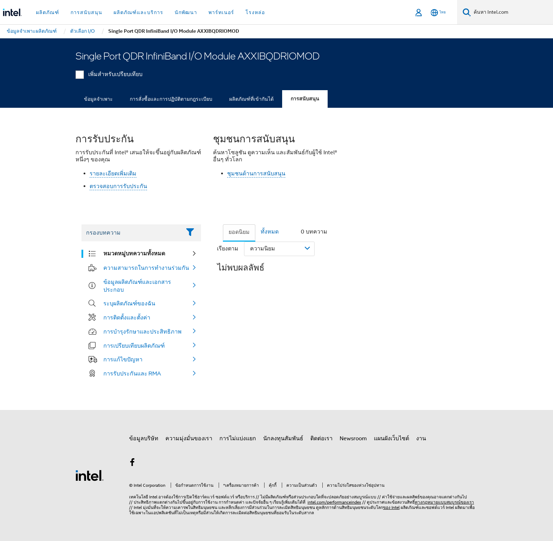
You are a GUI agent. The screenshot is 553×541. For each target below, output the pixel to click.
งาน (421, 438)
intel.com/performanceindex (334, 502)
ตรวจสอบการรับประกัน (118, 186)
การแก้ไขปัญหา (122, 359)
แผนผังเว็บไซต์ (391, 438)
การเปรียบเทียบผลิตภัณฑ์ (134, 345)
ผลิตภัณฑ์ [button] (47, 12)
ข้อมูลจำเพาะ (98, 99)
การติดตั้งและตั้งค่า (126, 317)
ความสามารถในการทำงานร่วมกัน (146, 267)
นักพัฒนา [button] (186, 12)
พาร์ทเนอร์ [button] (221, 12)
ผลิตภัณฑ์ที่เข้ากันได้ (251, 99)
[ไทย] (438, 12)
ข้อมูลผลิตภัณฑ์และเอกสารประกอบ (137, 285)
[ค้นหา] (467, 12)
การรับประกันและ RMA (132, 373)
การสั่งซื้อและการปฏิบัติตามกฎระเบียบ (171, 99)
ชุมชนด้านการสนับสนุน (256, 173)
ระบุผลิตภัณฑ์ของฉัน (129, 303)
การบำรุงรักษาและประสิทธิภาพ (142, 331)
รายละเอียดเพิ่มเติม (113, 173)
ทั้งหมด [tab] (270, 231)
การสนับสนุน (305, 98)
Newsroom (353, 438)
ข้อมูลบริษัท (143, 438)
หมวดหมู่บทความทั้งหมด (134, 253)
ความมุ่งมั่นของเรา (188, 438)
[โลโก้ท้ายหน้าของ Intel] (89, 475)
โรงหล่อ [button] (255, 12)
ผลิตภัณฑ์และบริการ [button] (138, 12)
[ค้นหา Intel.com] (512, 12)
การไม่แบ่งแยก (237, 438)
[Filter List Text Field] (131, 233)
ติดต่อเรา (321, 438)
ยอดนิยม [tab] (239, 232)
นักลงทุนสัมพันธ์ (283, 438)
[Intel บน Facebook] (132, 463)
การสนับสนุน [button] (86, 12)
